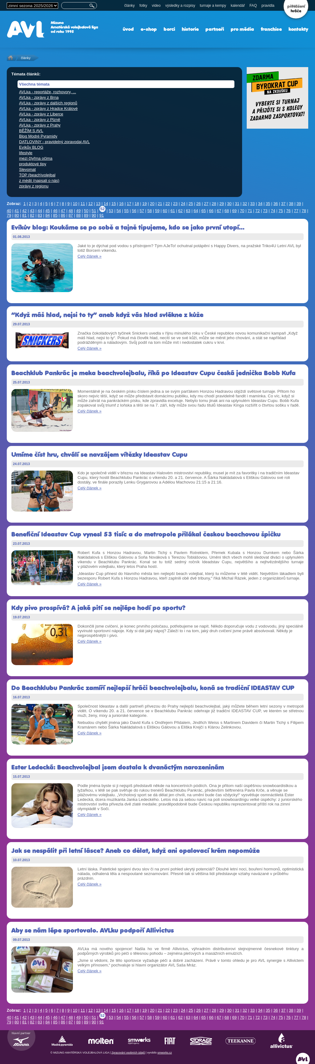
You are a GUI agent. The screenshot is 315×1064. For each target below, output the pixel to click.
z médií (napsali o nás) (39, 180)
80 (16, 215)
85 (55, 215)
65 (203, 210)
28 (214, 203)
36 (275, 203)
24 (183, 203)
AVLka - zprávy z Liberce (41, 114)
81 (24, 215)
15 (113, 203)
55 (126, 210)
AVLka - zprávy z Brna (38, 97)
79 (9, 215)
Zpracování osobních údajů (128, 1052)
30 (229, 203)
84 (47, 215)
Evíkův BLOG (31, 147)
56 (134, 210)
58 (149, 210)
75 (280, 210)
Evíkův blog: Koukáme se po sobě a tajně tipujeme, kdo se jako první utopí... (128, 227)
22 (167, 203)
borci (169, 29)
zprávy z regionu (33, 186)
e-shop (149, 29)
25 (191, 203)
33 (252, 203)
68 (227, 210)
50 (86, 210)
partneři (214, 29)
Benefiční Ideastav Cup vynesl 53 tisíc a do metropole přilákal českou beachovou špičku (146, 534)
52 (102, 209)
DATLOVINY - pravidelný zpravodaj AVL (54, 141)
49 (78, 210)
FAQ (253, 5)
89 (86, 215)
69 (234, 210)
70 (242, 210)
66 (211, 210)
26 (198, 203)
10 (75, 203)
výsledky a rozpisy (180, 5)
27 (206, 203)
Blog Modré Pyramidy (38, 136)
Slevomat (27, 169)
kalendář (238, 5)
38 (291, 203)
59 (157, 210)
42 (24, 210)
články (129, 5)
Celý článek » (90, 256)
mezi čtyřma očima (35, 158)
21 (160, 203)
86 (63, 215)
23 (175, 203)
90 (94, 215)
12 (90, 203)
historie (190, 29)
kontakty (298, 29)
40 (9, 210)
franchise (271, 29)
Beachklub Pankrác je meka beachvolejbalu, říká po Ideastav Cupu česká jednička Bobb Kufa (153, 373)
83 (40, 215)
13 (98, 203)
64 (195, 210)
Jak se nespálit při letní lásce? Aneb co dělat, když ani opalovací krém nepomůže (135, 850)
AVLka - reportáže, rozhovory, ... (47, 92)
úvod (128, 29)
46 (55, 210)
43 (32, 210)
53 (111, 210)
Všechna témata (34, 84)
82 (32, 215)
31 (237, 203)
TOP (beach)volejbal (37, 175)
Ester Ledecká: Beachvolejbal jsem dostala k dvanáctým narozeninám (117, 767)
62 (180, 210)
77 (296, 210)
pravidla (267, 5)
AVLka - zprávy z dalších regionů (48, 103)
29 (221, 203)
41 (16, 210)
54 (119, 210)
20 (152, 203)
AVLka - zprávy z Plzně (39, 119)
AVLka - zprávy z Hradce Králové (48, 108)
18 (136, 203)
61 (172, 210)
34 (260, 203)
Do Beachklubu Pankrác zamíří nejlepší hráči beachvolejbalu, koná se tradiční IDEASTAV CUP (152, 688)
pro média (242, 29)
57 (142, 210)
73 (265, 210)
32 (245, 203)
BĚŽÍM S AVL (31, 130)
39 (299, 203)
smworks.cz (165, 1052)
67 (219, 210)
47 (63, 210)
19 (144, 203)
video (156, 5)
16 (121, 203)
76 (288, 210)
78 (304, 210)
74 (273, 210)
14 (106, 203)
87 (71, 215)
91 (101, 215)
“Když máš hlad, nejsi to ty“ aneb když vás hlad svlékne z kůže (107, 315)
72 (257, 210)
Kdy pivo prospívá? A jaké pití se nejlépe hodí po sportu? (98, 608)
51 (94, 210)
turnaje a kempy (213, 5)
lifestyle (25, 153)
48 (71, 210)
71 (250, 210)
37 (283, 203)
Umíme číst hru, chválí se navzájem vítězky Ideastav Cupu (99, 454)
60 (165, 210)
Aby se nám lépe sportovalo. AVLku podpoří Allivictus (92, 930)
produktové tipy (32, 164)
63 (188, 210)
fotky (143, 5)
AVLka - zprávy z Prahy (40, 125)
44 (40, 210)
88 (78, 215)
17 (129, 203)
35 (268, 203)
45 (47, 210)
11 (83, 203)
